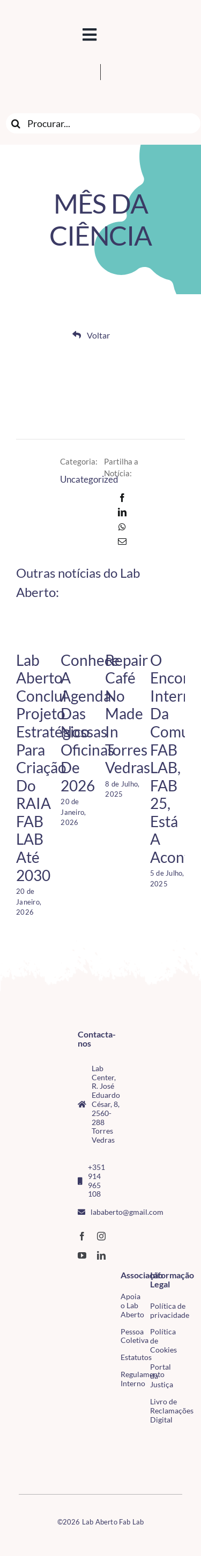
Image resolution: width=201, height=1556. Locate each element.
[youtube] (82, 1255)
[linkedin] (101, 1255)
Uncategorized (89, 479)
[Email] (122, 541)
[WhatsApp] (122, 527)
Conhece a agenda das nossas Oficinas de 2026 (90, 723)
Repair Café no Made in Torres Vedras (127, 714)
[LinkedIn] (122, 512)
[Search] (16, 123)
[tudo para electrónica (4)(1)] (23, 1463)
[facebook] (82, 1236)
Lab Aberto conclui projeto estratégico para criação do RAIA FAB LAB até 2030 (53, 767)
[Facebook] (122, 497)
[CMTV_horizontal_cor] (23, 1441)
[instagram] (101, 1236)
